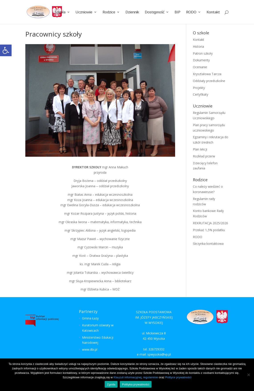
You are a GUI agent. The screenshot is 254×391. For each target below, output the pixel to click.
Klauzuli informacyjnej (128, 377)
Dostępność (154, 12)
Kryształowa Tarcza (207, 74)
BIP (177, 12)
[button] (6, 50)
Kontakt (213, 12)
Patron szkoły (203, 53)
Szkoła (60, 12)
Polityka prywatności (135, 384)
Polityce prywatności (178, 377)
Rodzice (108, 12)
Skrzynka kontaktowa (208, 243)
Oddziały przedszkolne (209, 81)
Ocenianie (200, 67)
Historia (198, 46)
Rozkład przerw (204, 156)
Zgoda (111, 384)
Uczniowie (84, 12)
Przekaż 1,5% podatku (209, 230)
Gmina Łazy (90, 318)
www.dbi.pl (89, 349)
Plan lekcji (200, 149)
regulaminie (150, 377)
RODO (191, 12)
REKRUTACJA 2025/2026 (210, 223)
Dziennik (132, 12)
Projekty (199, 88)
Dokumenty (201, 60)
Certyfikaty (200, 94)
